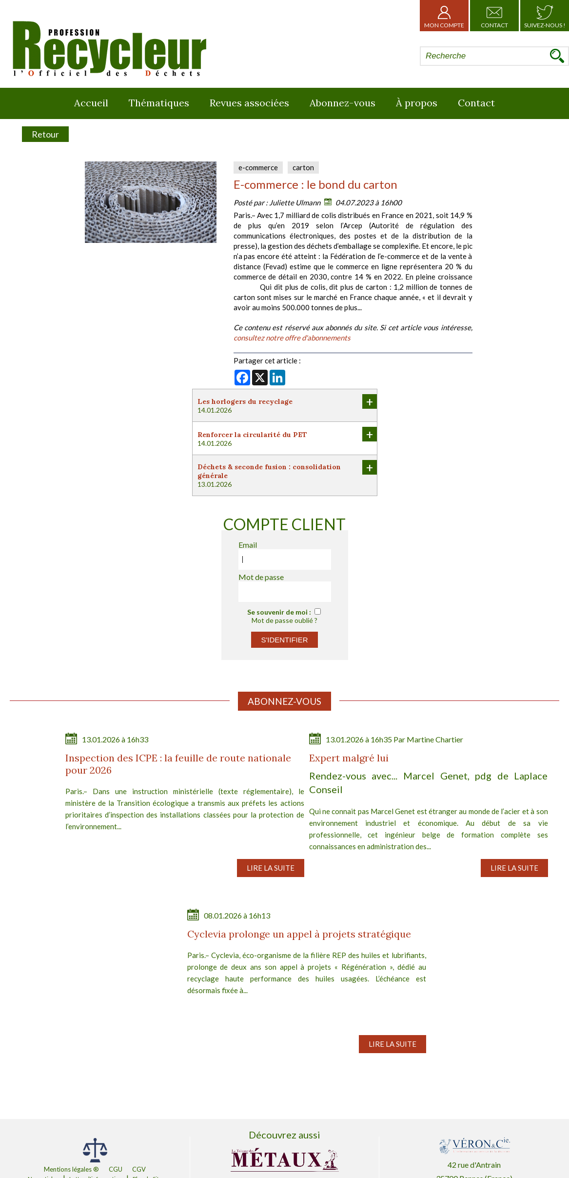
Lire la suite (270, 867)
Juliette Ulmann (294, 202)
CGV (139, 1169)
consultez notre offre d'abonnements (292, 337)
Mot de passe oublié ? (284, 620)
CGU (115, 1169)
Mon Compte (444, 15)
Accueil (91, 103)
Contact (494, 15)
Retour (45, 134)
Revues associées (249, 103)
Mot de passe (261, 576)
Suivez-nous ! (545, 15)
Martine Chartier (435, 739)
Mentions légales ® (71, 1169)
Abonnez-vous (342, 103)
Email (247, 544)
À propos (416, 103)
